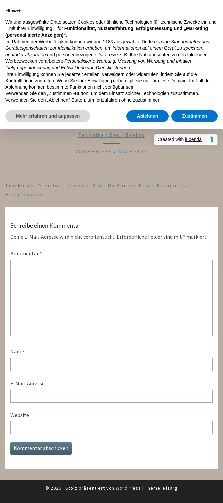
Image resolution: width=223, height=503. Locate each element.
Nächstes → (137, 151)
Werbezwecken (21, 61)
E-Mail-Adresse (27, 383)
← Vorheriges (90, 151)
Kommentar (26, 253)
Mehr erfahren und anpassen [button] (48, 116)
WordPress (128, 488)
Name (17, 351)
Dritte (147, 41)
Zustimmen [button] (194, 116)
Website (19, 415)
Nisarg (170, 488)
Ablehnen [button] (147, 116)
